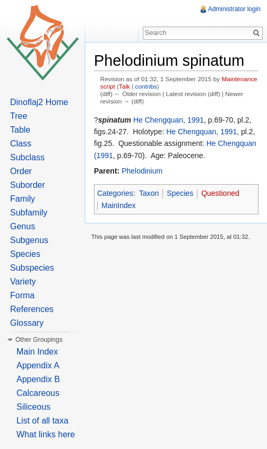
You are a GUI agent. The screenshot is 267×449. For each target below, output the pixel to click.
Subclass (27, 157)
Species (180, 193)
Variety (23, 281)
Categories (115, 193)
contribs (146, 86)
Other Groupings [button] (39, 339)
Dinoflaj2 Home (39, 102)
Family (22, 198)
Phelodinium (142, 171)
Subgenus (29, 240)
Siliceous (33, 406)
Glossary (27, 322)
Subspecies (32, 267)
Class (20, 143)
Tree (18, 115)
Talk (124, 86)
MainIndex (118, 205)
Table (20, 129)
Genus (22, 226)
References (32, 309)
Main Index (37, 351)
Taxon (149, 193)
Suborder (27, 184)
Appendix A (37, 365)
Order (21, 171)
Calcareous (37, 393)
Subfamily (28, 212)
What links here (45, 434)
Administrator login (234, 9)
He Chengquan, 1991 (168, 120)
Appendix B (38, 379)
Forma (22, 295)
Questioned (220, 193)
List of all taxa (42, 420)
